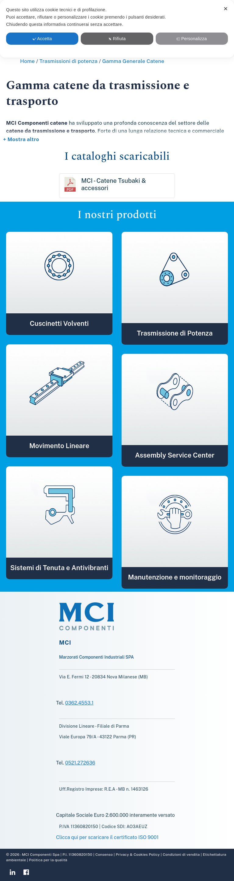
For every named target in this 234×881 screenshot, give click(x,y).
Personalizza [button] (192, 38)
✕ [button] (225, 9)
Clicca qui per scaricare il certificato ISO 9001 (107, 837)
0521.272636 (80, 763)
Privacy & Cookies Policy (138, 854)
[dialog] (117, 29)
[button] (59, 272)
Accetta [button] (42, 38)
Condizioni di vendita (181, 854)
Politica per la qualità (47, 860)
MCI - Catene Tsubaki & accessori (113, 184)
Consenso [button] (104, 854)
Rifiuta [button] (117, 38)
